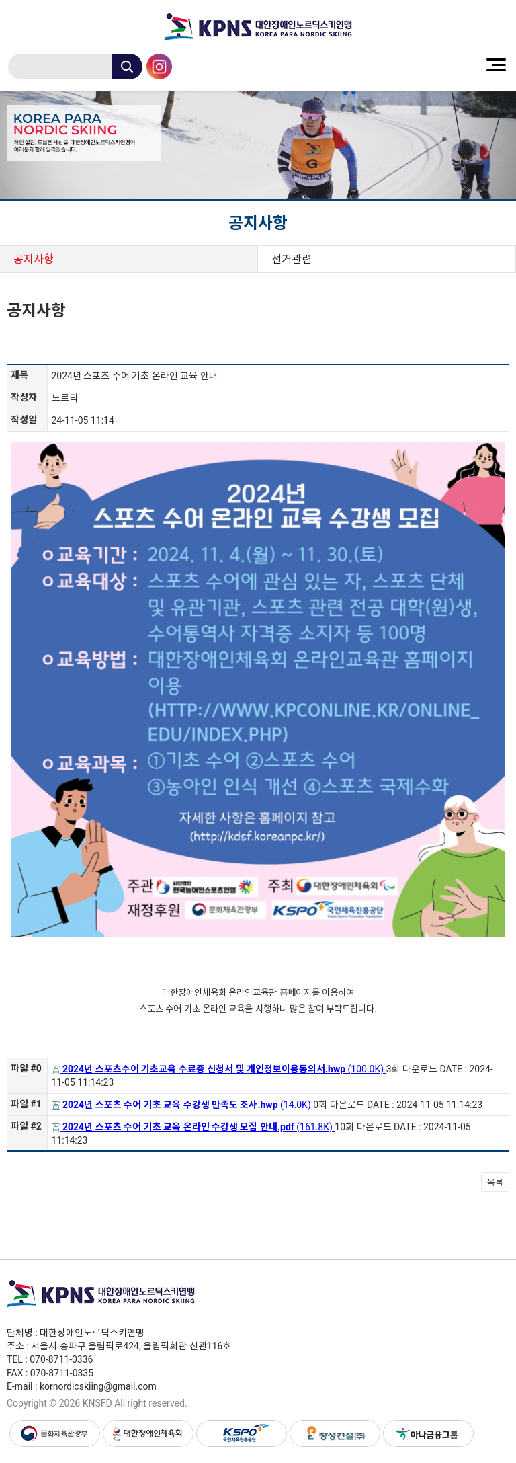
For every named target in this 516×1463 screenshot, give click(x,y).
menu (496, 64)
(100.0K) (219, 1069)
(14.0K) (183, 1104)
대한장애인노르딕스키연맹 (258, 27)
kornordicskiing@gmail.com (98, 1386)
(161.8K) (193, 1126)
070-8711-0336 (61, 1359)
